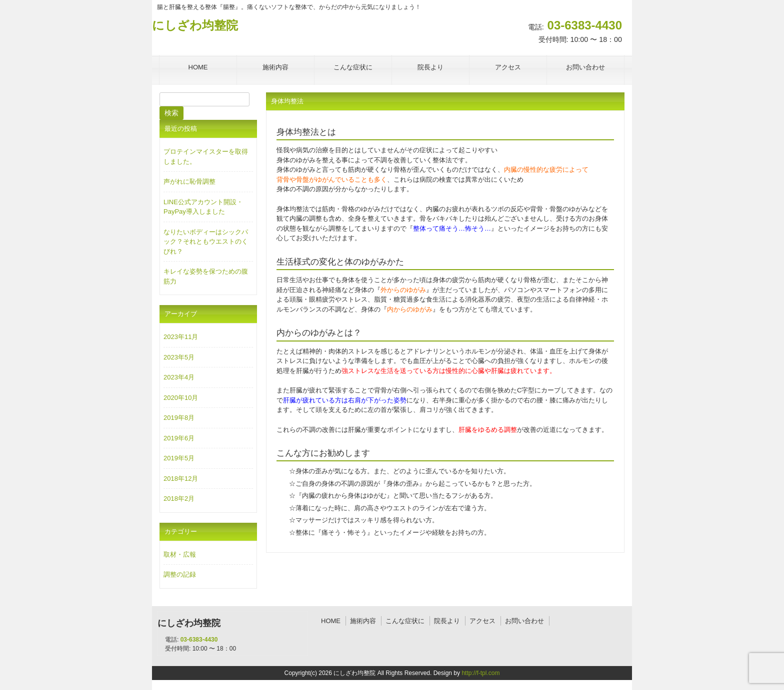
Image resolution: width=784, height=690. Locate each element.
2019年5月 (179, 458)
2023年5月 (179, 357)
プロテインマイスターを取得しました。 (206, 156)
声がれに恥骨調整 (190, 181)
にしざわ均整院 (195, 25)
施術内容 (363, 621)
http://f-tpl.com (481, 673)
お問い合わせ (524, 621)
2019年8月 (179, 417)
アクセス (483, 621)
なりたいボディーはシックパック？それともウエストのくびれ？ (206, 241)
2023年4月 (179, 377)
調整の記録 (180, 574)
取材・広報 (180, 554)
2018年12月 (181, 478)
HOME (330, 621)
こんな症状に (405, 621)
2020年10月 (181, 397)
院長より (447, 621)
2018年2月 (179, 498)
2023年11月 (181, 337)
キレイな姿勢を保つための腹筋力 (206, 276)
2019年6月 (179, 438)
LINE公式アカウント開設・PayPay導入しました (203, 207)
